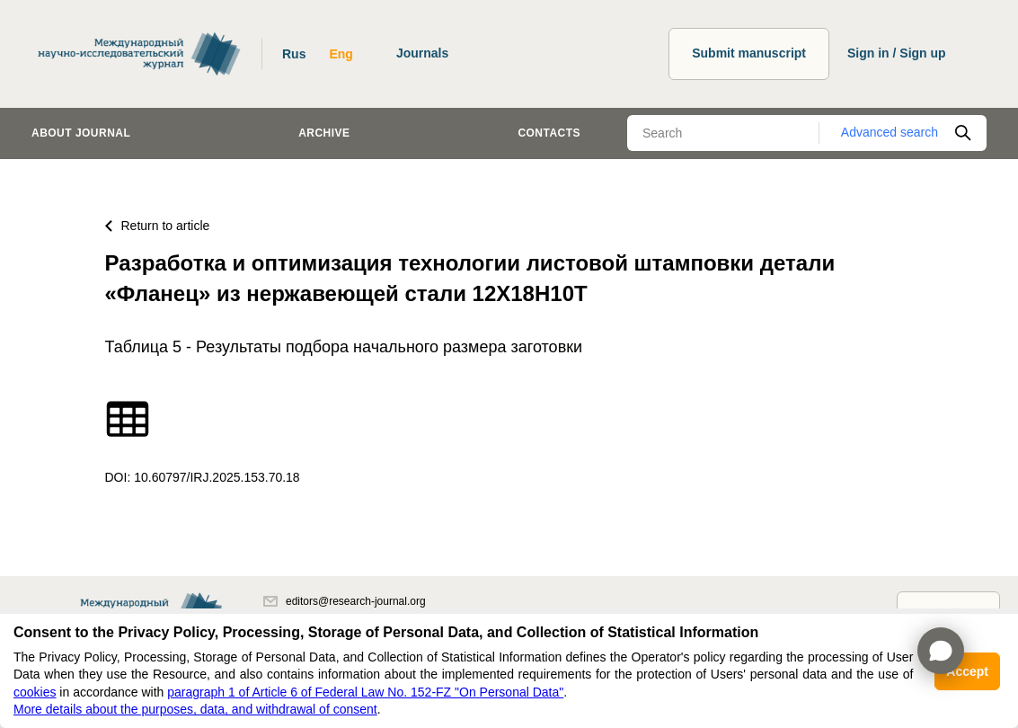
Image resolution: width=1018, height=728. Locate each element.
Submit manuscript (749, 53)
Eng (340, 54)
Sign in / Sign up (896, 53)
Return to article (157, 225)
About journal (80, 133)
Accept (967, 671)
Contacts (549, 133)
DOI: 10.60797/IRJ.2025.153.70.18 (202, 477)
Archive (324, 133)
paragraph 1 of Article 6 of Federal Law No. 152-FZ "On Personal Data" (365, 692)
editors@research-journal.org (344, 601)
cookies (34, 692)
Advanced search (889, 132)
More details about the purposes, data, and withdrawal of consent (195, 709)
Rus (293, 54)
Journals (422, 53)
